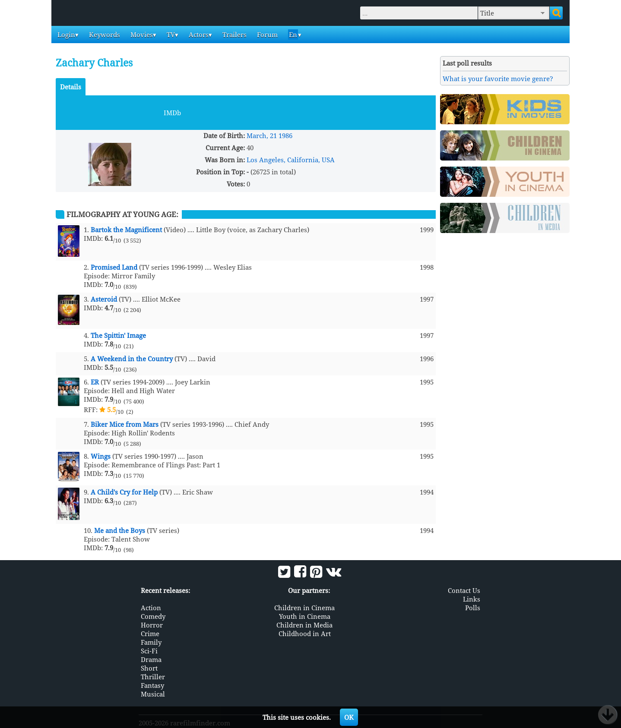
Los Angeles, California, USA (291, 159)
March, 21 (262, 135)
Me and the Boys (119, 530)
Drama (151, 658)
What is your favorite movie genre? (498, 78)
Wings (101, 456)
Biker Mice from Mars (124, 424)
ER (95, 382)
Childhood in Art (305, 632)
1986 (285, 135)
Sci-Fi (149, 650)
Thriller (153, 675)
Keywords (103, 34)
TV (170, 34)
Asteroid (104, 299)
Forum (266, 34)
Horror (152, 624)
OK (349, 717)
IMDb (172, 112)
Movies (141, 34)
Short (149, 667)
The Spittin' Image (118, 335)
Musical (153, 693)
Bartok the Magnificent (126, 229)
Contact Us (464, 589)
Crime (150, 632)
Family (151, 641)
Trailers (234, 34)
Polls (472, 606)
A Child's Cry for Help (124, 492)
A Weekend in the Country (132, 358)
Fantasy (152, 684)
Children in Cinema (304, 606)
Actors (198, 34)
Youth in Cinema (304, 615)
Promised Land (114, 267)
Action (151, 606)
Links (471, 598)
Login (65, 34)
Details (70, 86)
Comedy (153, 615)
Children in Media (304, 624)
